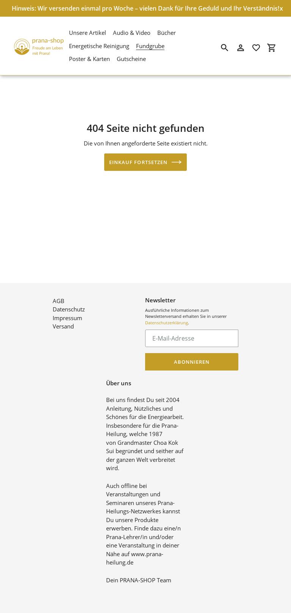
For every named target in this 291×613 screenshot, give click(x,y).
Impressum (67, 311)
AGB (58, 294)
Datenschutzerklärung (166, 316)
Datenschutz (69, 303)
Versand (63, 320)
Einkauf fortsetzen (145, 162)
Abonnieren (192, 355)
